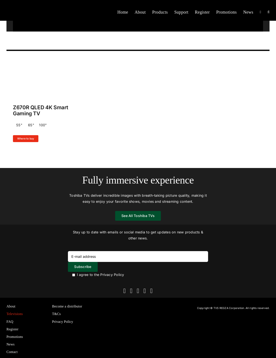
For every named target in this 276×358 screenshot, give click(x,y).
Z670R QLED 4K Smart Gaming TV (40, 110)
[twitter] (131, 291)
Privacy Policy (112, 274)
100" (43, 125)
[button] (269, 12)
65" (31, 125)
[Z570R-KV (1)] (49, 59)
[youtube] (145, 291)
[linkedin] (151, 291)
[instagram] (138, 291)
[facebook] (124, 291)
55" (19, 125)
